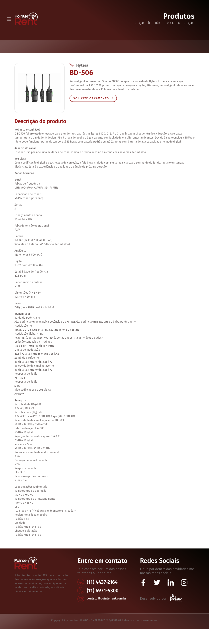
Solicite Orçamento (93, 98)
